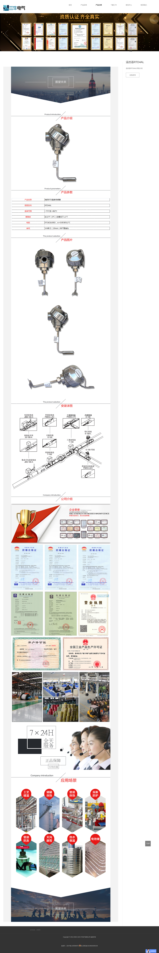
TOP (148, 843)
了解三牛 (114, 5)
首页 (70, 5)
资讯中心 (129, 5)
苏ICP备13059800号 (73, 946)
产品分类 (99, 5)
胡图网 (38, 930)
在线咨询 (133, 75)
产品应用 (84, 5)
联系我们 (144, 5)
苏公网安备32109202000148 (88, 946)
